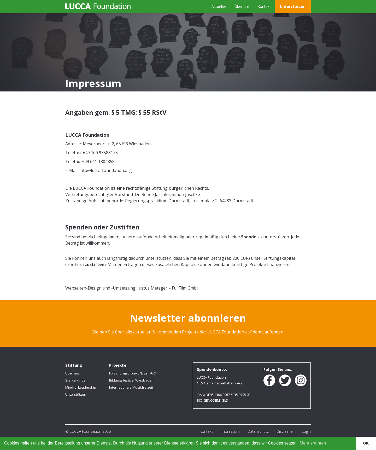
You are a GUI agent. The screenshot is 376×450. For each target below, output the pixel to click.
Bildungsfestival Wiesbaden (131, 380)
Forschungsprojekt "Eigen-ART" (133, 373)
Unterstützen (293, 6)
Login (306, 431)
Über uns (242, 6)
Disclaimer (285, 431)
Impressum (230, 431)
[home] (98, 6)
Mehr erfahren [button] (313, 443)
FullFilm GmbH (186, 288)
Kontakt (264, 6)
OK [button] (366, 443)
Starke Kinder (76, 380)
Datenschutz (258, 431)
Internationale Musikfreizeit (131, 387)
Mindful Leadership (80, 387)
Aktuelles (219, 6)
